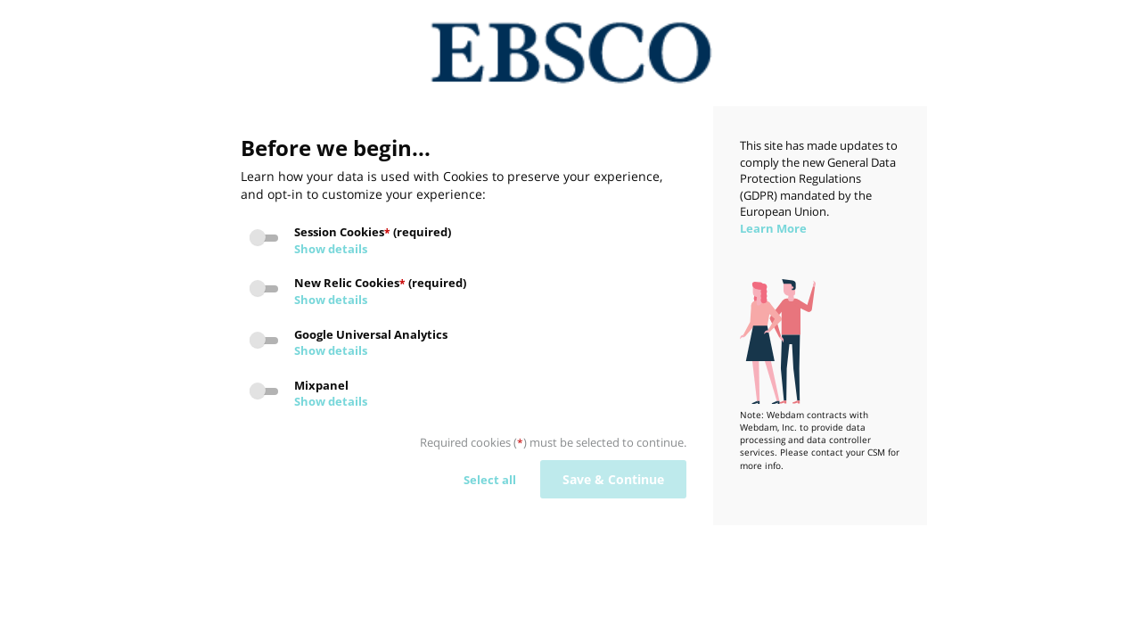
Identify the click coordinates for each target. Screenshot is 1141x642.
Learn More (773, 228)
